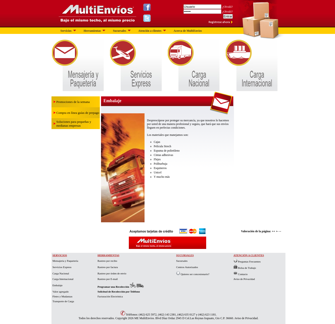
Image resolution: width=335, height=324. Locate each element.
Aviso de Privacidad (244, 279)
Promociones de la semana (73, 102)
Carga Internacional (62, 279)
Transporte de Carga (63, 301)
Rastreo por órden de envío (111, 273)
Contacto (240, 274)
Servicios (68, 30)
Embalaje (57, 285)
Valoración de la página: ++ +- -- (261, 231)
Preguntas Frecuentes (247, 261)
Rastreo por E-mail (107, 279)
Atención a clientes (152, 30)
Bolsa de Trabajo (244, 267)
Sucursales (122, 30)
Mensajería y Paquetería (65, 260)
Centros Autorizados (187, 267)
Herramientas (95, 30)
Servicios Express (62, 267)
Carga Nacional (60, 273)
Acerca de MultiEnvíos (188, 30)
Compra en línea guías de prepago (77, 113)
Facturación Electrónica (110, 296)
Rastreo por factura (107, 267)
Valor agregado (60, 291)
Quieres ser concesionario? (192, 274)
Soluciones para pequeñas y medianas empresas (73, 123)
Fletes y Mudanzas (62, 296)
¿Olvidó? (227, 6)
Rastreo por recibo (107, 260)
